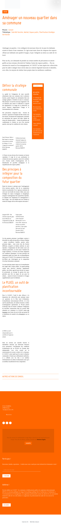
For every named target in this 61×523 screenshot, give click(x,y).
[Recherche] (34, 86)
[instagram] (10, 423)
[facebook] (3, 423)
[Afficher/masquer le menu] (58, 2)
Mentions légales (41, 439)
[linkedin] (7, 423)
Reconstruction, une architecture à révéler (37, 108)
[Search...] (38, 86)
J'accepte (28, 443)
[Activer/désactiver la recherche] (54, 2)
